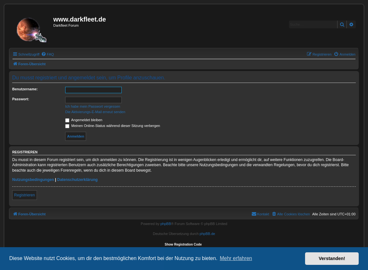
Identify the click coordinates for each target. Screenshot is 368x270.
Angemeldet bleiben (83, 120)
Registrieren (24, 195)
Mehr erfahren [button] (236, 258)
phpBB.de (207, 234)
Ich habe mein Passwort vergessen (92, 106)
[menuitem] (47, 54)
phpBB (165, 224)
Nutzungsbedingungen (33, 179)
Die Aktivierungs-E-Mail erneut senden (95, 112)
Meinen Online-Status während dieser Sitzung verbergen (112, 126)
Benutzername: (25, 89)
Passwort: (20, 99)
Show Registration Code (183, 244)
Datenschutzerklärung (77, 179)
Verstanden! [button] (332, 258)
